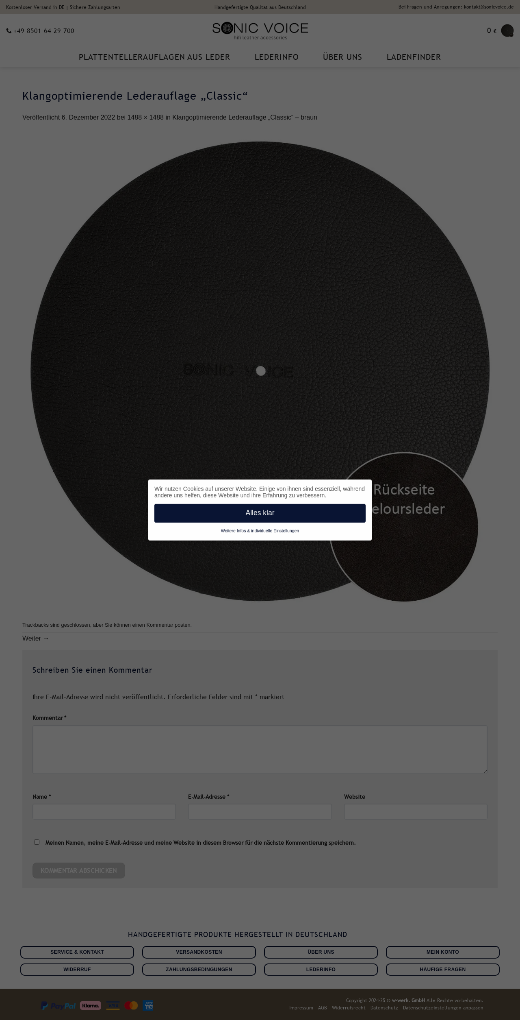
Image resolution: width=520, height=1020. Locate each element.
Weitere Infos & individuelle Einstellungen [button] (260, 529)
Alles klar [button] (260, 511)
